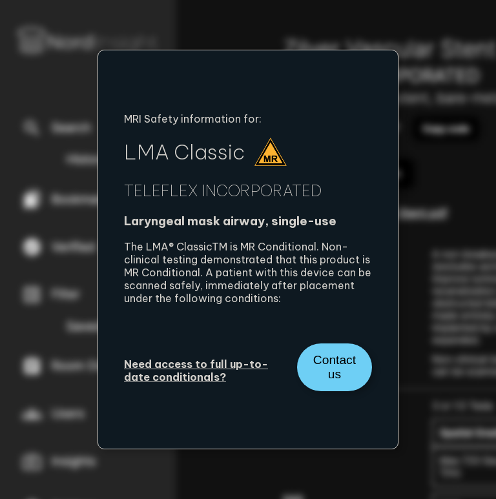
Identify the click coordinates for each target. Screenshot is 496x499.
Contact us (334, 367)
